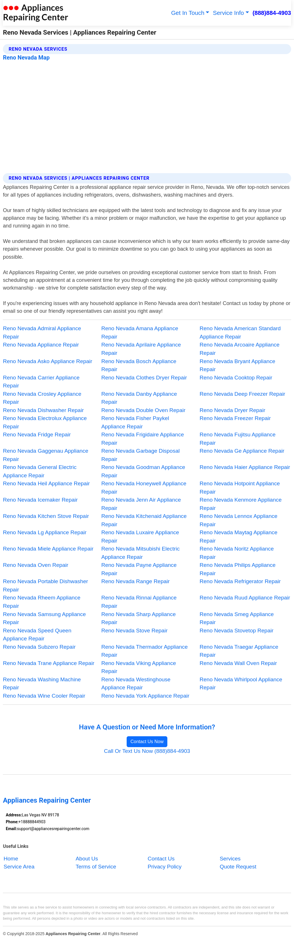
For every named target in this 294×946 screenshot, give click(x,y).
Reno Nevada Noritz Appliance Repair (237, 553)
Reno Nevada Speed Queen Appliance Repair (37, 635)
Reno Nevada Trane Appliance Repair (48, 663)
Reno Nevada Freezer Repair (235, 418)
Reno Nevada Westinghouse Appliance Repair (135, 683)
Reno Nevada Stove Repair (134, 631)
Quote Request (238, 867)
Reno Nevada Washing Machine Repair (42, 683)
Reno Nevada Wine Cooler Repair (44, 696)
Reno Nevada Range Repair (135, 581)
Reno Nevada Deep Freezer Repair (242, 394)
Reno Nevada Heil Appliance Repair (46, 483)
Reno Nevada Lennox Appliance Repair (238, 520)
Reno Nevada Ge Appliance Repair (242, 451)
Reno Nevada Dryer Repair (232, 410)
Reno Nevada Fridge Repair (37, 435)
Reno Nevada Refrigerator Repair (240, 581)
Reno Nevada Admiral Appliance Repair (42, 332)
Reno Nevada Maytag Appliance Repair (238, 536)
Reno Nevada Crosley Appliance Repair (42, 398)
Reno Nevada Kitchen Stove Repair (46, 516)
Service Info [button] (228, 12)
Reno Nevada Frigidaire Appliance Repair (142, 439)
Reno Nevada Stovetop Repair (237, 631)
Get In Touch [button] (187, 12)
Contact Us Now (147, 741)
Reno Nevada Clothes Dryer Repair (144, 378)
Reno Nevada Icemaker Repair (40, 500)
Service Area (19, 867)
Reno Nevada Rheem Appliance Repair (41, 602)
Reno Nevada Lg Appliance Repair (45, 532)
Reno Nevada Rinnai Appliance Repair (139, 602)
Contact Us (161, 859)
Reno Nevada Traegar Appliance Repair (239, 651)
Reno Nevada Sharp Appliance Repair (138, 618)
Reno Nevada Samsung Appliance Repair (44, 618)
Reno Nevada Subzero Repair (39, 647)
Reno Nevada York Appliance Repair (145, 696)
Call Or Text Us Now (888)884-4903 (147, 751)
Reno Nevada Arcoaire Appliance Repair (240, 349)
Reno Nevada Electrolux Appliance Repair (45, 422)
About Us (87, 859)
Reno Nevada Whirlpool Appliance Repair (241, 683)
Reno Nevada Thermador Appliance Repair (144, 651)
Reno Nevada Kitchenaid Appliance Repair (144, 520)
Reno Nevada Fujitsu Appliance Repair (238, 439)
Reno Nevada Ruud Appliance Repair (245, 598)
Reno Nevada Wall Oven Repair (238, 663)
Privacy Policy (164, 867)
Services (230, 859)
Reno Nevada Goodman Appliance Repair (143, 471)
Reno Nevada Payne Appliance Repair (139, 569)
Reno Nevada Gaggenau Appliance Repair (45, 455)
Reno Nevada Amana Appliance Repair (139, 332)
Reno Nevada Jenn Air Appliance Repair (141, 504)
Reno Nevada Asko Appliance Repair (47, 361)
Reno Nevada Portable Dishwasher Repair (45, 585)
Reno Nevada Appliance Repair (41, 345)
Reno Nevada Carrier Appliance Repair (41, 382)
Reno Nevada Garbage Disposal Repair (140, 455)
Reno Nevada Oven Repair (35, 565)
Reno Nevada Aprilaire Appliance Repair (141, 349)
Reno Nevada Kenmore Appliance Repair (241, 504)
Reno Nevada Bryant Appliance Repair (237, 365)
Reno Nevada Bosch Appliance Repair (138, 365)
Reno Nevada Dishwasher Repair (43, 410)
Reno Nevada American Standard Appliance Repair (240, 332)
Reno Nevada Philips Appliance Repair (238, 569)
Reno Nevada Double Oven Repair (143, 410)
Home (11, 859)
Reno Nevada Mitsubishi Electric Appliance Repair (140, 553)
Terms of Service (96, 867)
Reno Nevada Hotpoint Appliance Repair (240, 487)
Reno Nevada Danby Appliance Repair (139, 398)
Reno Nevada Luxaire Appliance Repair (140, 536)
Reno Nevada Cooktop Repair (236, 378)
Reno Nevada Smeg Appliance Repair (237, 618)
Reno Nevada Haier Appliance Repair (245, 467)
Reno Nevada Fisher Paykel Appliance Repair (135, 422)
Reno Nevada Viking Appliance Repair (138, 667)
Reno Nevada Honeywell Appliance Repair (143, 487)
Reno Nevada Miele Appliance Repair (48, 549)
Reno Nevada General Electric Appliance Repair (40, 471)
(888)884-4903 (271, 12)
